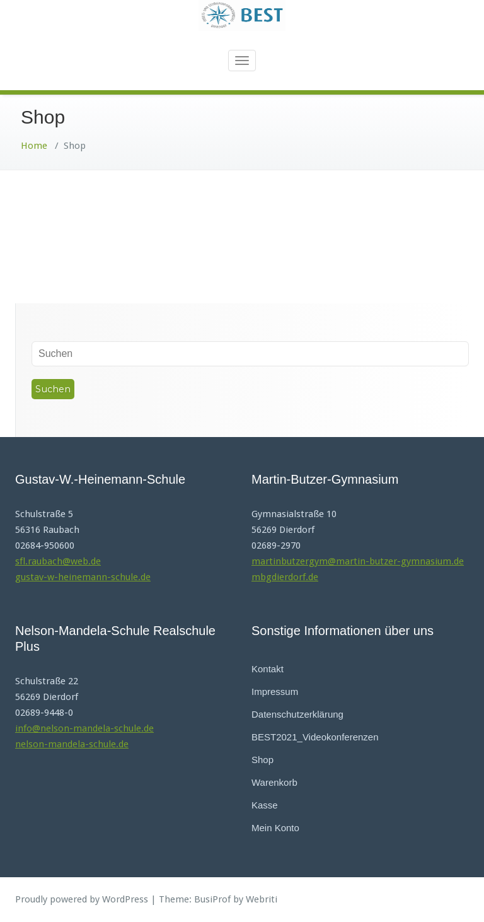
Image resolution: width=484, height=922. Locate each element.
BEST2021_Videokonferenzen (315, 737)
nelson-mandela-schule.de (72, 744)
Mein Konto (275, 827)
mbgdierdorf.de (284, 577)
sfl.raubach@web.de (58, 561)
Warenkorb (274, 782)
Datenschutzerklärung (297, 714)
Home (34, 145)
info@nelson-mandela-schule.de (84, 728)
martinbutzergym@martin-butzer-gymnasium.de (357, 561)
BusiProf (212, 899)
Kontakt (267, 668)
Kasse (264, 805)
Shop (262, 759)
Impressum (274, 691)
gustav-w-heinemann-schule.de (83, 577)
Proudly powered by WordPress (81, 899)
